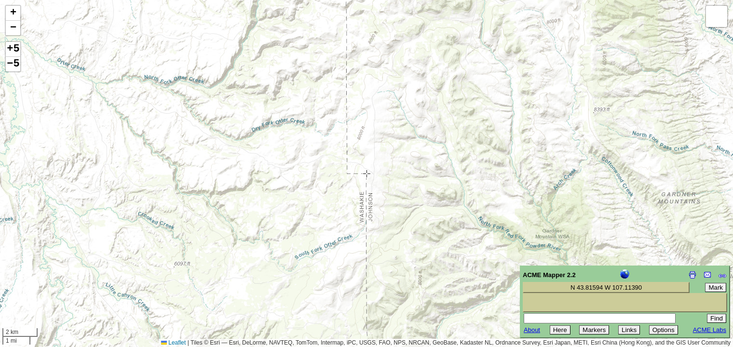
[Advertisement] (51, 278)
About (532, 330)
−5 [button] (13, 64)
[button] (13, 13)
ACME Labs (709, 330)
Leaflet (173, 342)
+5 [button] (13, 49)
